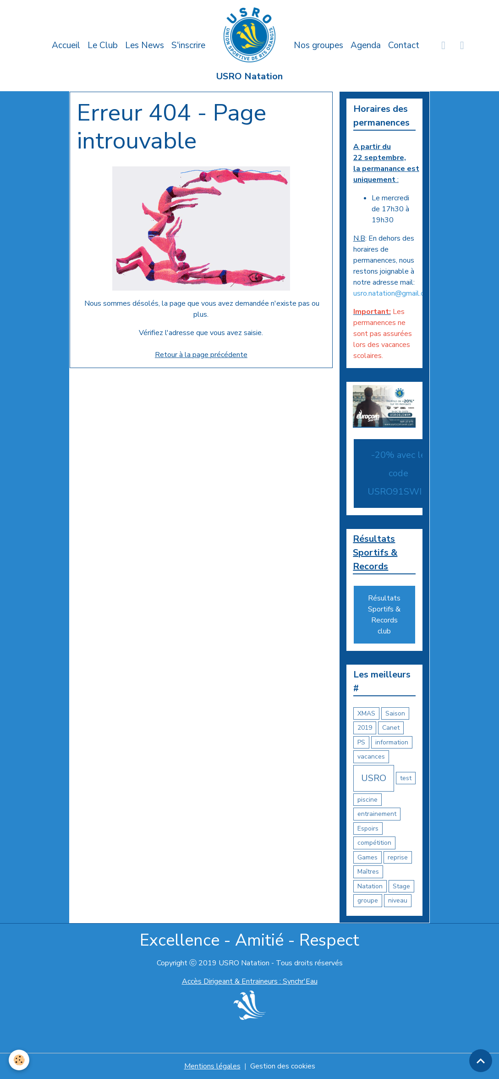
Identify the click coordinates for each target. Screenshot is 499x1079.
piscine (367, 799)
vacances (371, 756)
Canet (391, 727)
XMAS (366, 713)
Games (367, 857)
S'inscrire (188, 45)
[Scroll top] (480, 1060)
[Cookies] (19, 1060)
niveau (397, 900)
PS (361, 742)
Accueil (66, 45)
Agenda (366, 45)
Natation (370, 886)
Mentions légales (212, 1066)
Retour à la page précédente (201, 355)
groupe (367, 900)
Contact (403, 45)
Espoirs (367, 828)
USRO (373, 778)
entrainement (376, 813)
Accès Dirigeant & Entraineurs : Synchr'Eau (250, 981)
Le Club (103, 45)
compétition (374, 842)
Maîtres (368, 871)
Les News (144, 45)
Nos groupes (318, 45)
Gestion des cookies (282, 1066)
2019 (364, 727)
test (405, 778)
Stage (401, 886)
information (391, 742)
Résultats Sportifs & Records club (384, 614)
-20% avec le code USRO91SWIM (398, 473)
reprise (398, 857)
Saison (395, 713)
